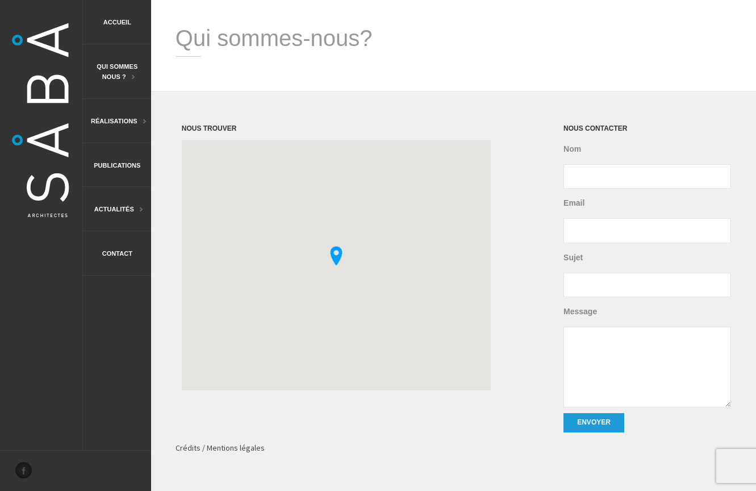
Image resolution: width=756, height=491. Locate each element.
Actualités (113, 210)
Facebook (26, 473)
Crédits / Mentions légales (220, 448)
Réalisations (114, 122)
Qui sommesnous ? (110, 72)
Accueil (117, 22)
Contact (117, 253)
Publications (117, 165)
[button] (336, 255)
